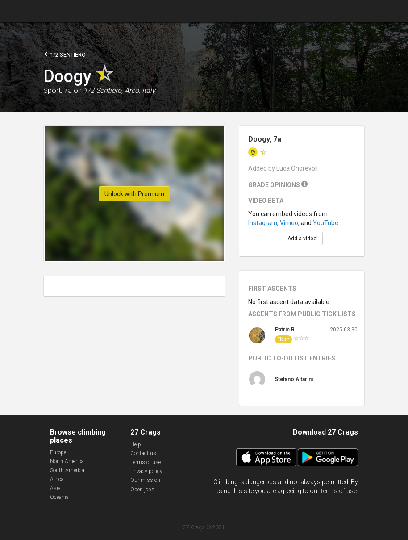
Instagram (262, 222)
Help (135, 444)
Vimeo (289, 222)
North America (67, 461)
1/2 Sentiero (64, 54)
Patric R (285, 330)
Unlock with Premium (134, 193)
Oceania (59, 497)
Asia (55, 488)
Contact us (143, 453)
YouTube (325, 222)
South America (67, 470)
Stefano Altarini (294, 379)
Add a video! (302, 238)
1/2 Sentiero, (103, 90)
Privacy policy (146, 471)
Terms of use (145, 462)
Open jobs (142, 489)
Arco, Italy (140, 90)
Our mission (145, 480)
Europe (58, 452)
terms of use (339, 490)
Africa (57, 479)
